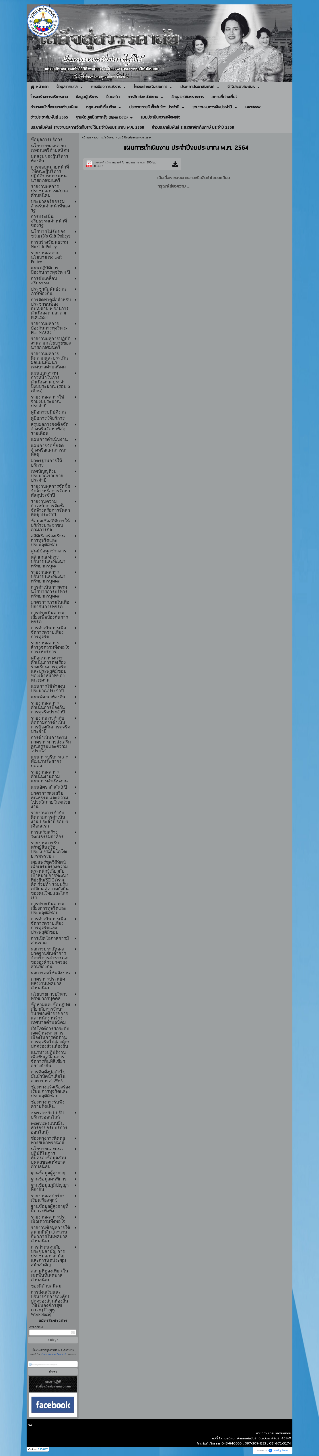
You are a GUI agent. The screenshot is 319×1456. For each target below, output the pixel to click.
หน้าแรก (86, 137)
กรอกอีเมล (36, 1327)
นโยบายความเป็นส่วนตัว (54, 1354)
